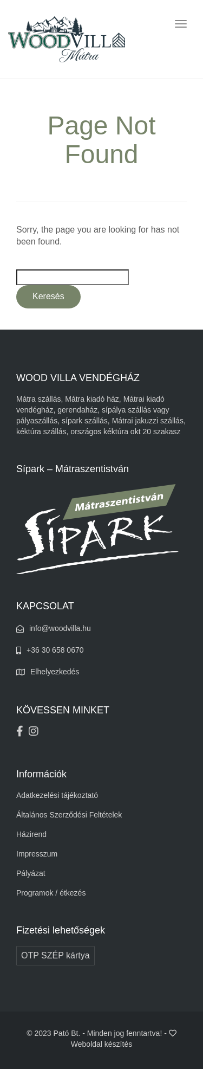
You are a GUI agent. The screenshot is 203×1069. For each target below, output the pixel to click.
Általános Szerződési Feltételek (69, 814)
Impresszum (36, 853)
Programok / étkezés (51, 892)
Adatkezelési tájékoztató (57, 795)
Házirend (31, 834)
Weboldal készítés (101, 1044)
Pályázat (30, 873)
